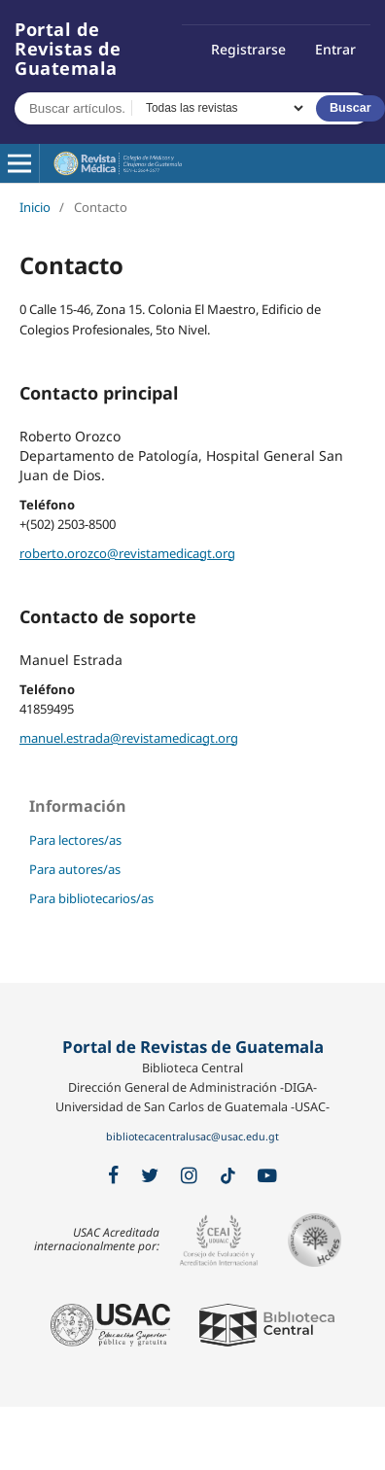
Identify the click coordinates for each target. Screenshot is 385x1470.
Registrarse (248, 49)
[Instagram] (189, 1176)
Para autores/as (75, 869)
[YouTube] (267, 1176)
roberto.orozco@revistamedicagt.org (127, 553)
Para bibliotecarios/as (91, 898)
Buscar (350, 108)
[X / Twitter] (149, 1176)
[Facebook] (113, 1176)
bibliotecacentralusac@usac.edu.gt (192, 1136)
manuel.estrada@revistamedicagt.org (128, 738)
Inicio (35, 207)
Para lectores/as (75, 840)
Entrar (335, 49)
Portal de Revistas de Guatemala (68, 48)
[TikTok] (228, 1176)
